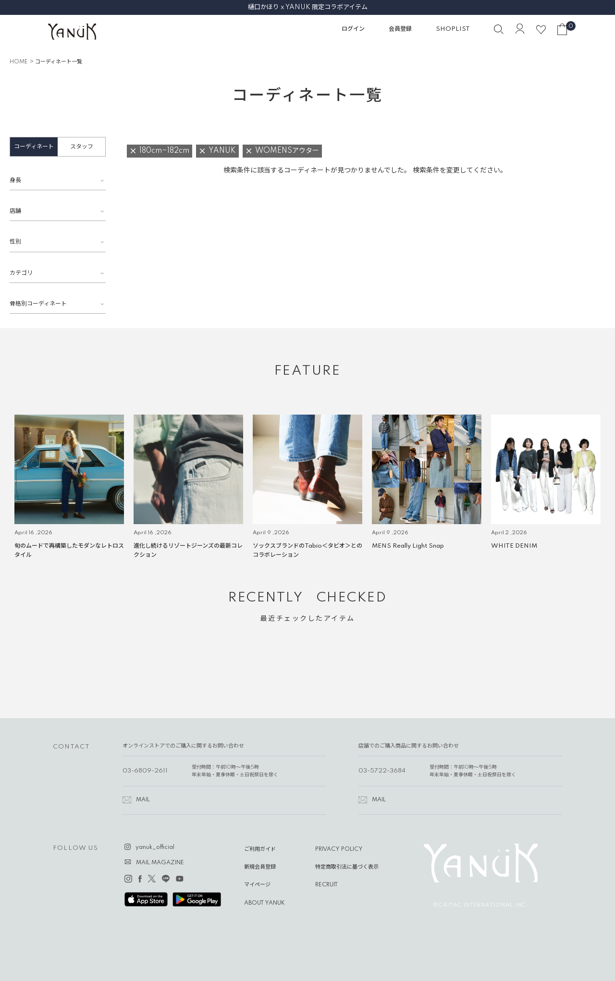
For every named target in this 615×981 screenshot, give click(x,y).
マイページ (257, 885)
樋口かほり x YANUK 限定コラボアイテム (308, 7)
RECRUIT (326, 885)
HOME (19, 62)
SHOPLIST (453, 29)
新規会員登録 (260, 867)
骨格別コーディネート (38, 304)
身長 (15, 180)
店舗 (15, 211)
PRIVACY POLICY (339, 849)
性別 (15, 242)
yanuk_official (154, 847)
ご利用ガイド (260, 849)
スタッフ (81, 147)
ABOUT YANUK (264, 903)
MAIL (143, 800)
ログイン (353, 29)
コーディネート (34, 147)
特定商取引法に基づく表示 (347, 867)
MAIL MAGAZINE (160, 863)
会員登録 (400, 29)
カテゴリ (21, 273)
